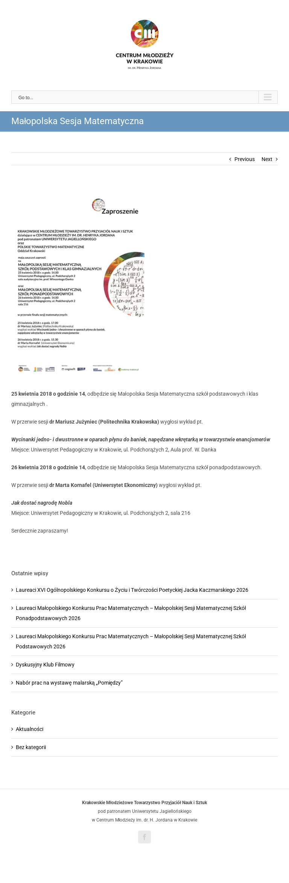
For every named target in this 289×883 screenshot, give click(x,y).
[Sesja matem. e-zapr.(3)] (144, 283)
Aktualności (29, 729)
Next (267, 159)
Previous (244, 159)
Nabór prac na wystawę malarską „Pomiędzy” (69, 683)
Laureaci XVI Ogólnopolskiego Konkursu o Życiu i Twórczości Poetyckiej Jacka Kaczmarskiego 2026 (132, 590)
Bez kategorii (31, 747)
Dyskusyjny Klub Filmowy (45, 665)
